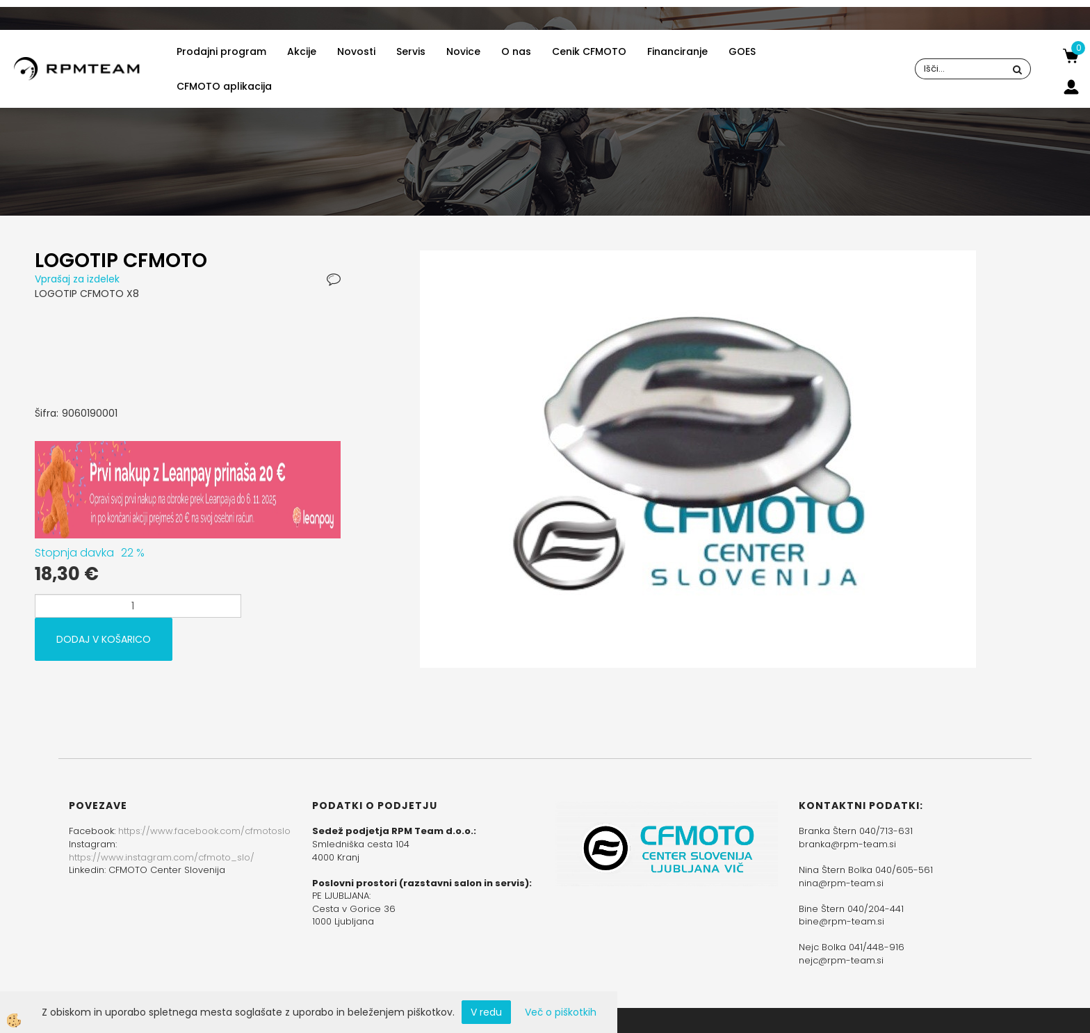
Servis (410, 51)
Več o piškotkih (560, 1012)
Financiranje (677, 51)
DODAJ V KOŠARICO (103, 639)
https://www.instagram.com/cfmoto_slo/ (161, 857)
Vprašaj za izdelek (77, 279)
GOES (742, 51)
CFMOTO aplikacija (224, 86)
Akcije (301, 51)
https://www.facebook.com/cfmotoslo (204, 831)
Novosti (356, 51)
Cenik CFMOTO (589, 51)
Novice (463, 51)
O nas (516, 51)
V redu (486, 1012)
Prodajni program (221, 51)
